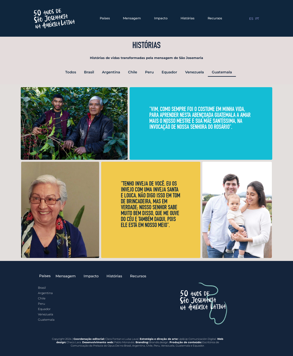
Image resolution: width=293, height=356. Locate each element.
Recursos (215, 18)
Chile (132, 72)
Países (105, 18)
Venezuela (194, 72)
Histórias (187, 18)
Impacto (161, 18)
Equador (169, 72)
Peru (149, 72)
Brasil (89, 72)
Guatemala (222, 72)
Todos (70, 72)
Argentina (111, 72)
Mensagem (132, 18)
